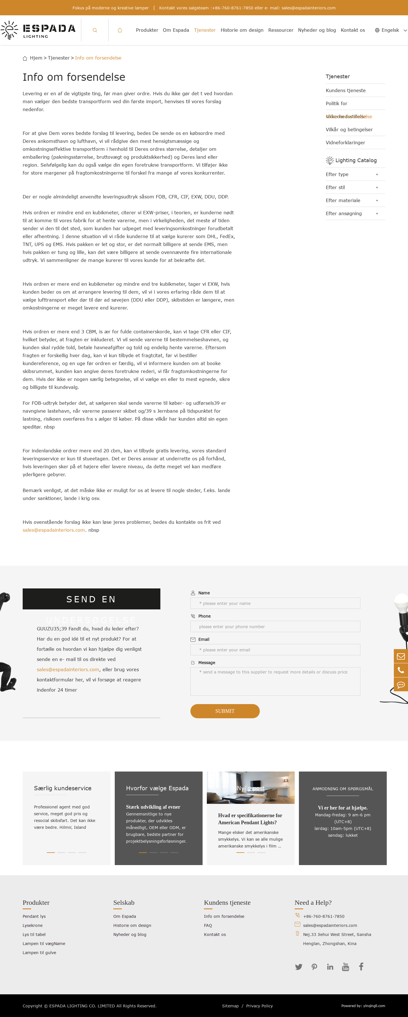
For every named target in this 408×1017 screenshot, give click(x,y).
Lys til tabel (34, 934)
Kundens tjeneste (346, 90)
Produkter (147, 30)
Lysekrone (32, 925)
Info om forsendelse (98, 57)
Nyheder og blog (317, 30)
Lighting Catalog (356, 160)
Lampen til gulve (39, 952)
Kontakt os (353, 30)
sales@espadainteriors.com (309, 7)
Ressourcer (281, 30)
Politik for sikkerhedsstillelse (346, 105)
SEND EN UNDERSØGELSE (91, 601)
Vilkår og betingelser (349, 129)
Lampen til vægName (44, 943)
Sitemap (230, 1005)
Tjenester (205, 30)
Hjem (36, 57)
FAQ (208, 925)
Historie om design (242, 30)
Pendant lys (34, 916)
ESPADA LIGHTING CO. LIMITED (82, 1005)
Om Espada (176, 30)
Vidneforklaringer (345, 142)
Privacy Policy (259, 1005)
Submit (225, 711)
